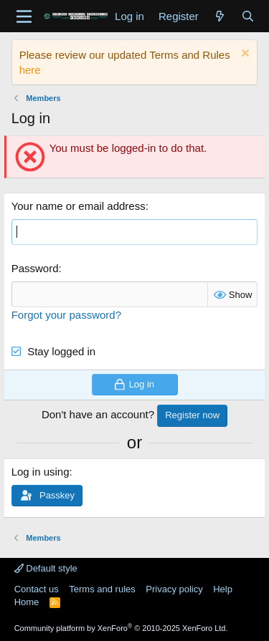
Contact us (36, 589)
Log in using (40, 472)
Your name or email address (78, 206)
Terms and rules (102, 589)
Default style (45, 568)
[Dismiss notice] (243, 54)
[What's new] (220, 16)
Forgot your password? (66, 315)
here (30, 70)
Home (26, 602)
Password (35, 268)
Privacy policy (174, 589)
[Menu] (24, 16)
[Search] (248, 16)
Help (222, 589)
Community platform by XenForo (121, 628)
